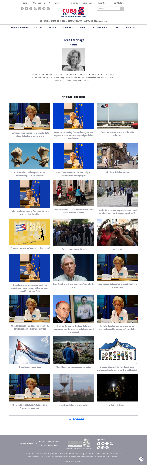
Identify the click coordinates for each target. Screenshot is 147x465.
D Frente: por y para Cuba (30, 366)
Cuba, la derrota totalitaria (73, 249)
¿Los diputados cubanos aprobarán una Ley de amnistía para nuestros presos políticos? (117, 212)
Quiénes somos (54, 441)
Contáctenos (119, 3)
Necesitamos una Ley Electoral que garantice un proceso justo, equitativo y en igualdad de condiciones (73, 135)
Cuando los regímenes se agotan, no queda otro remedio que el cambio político (30, 327)
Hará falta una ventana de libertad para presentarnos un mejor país (73, 174)
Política (38, 27)
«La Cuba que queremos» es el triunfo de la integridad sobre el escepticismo (30, 134)
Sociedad (52, 27)
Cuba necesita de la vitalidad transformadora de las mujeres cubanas (74, 211)
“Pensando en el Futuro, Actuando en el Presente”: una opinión (29, 406)
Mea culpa (117, 249)
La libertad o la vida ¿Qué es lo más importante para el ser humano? (29, 174)
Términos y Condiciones (28, 443)
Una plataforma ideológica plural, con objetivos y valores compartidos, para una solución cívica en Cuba (29, 288)
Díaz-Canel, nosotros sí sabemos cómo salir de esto (73, 285)
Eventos (116, 27)
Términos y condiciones (80, 3)
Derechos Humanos (19, 27)
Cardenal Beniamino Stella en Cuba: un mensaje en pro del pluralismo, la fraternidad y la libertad (74, 329)
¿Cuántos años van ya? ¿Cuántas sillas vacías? (30, 248)
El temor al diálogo (117, 404)
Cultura (83, 27)
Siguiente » (78, 418)
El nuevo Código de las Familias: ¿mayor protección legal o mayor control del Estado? (117, 368)
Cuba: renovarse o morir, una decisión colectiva (117, 134)
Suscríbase (102, 3)
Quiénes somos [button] (40, 3)
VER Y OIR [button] (130, 27)
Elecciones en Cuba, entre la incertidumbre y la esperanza (117, 285)
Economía (68, 27)
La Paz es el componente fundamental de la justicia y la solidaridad (30, 213)
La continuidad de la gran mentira (73, 405)
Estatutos (59, 3)
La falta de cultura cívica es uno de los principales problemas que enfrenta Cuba (117, 327)
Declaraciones (100, 27)
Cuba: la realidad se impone (117, 172)
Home (24, 3)
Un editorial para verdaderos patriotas (73, 366)
